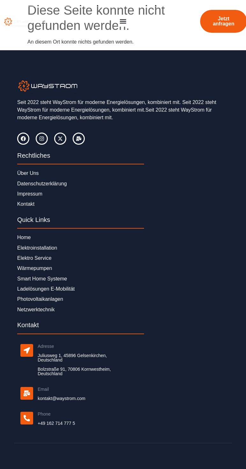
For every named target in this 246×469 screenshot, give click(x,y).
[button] (123, 21)
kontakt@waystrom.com (61, 398)
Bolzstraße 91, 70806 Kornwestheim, (74, 369)
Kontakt (25, 204)
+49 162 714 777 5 (56, 423)
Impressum (29, 194)
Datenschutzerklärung (42, 183)
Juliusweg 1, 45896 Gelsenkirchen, (72, 355)
